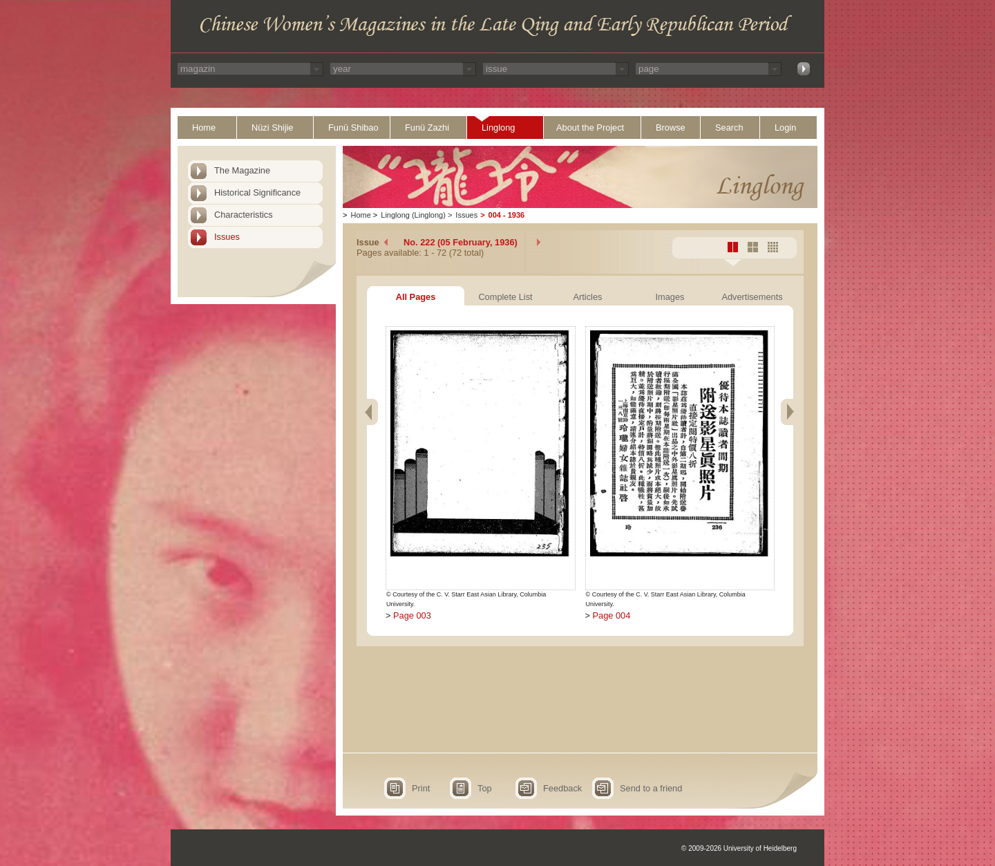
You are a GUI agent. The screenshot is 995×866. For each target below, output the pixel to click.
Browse (670, 127)
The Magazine (242, 170)
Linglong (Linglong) (413, 215)
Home (204, 127)
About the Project (590, 127)
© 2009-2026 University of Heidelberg (739, 848)
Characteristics (243, 214)
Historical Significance (257, 192)
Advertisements (751, 297)
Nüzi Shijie (272, 127)
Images (670, 297)
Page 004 (612, 615)
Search (729, 127)
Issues (227, 237)
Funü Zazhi (427, 127)
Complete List (505, 297)
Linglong (498, 127)
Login (785, 127)
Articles (588, 297)
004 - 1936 (507, 215)
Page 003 (412, 615)
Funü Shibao (353, 127)
